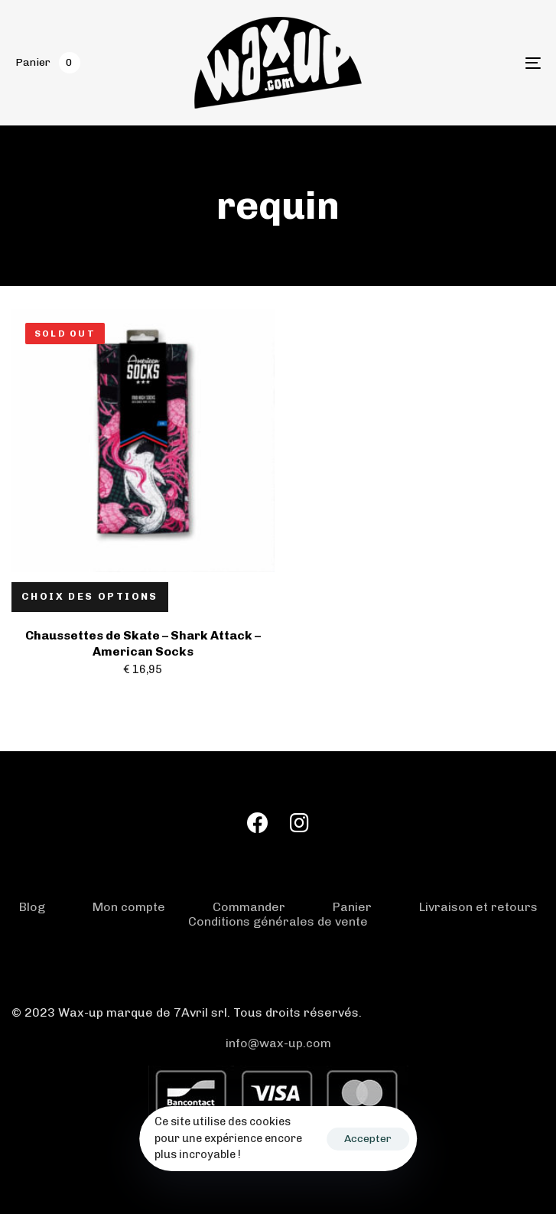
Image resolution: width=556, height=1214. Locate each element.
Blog (32, 907)
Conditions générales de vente (278, 921)
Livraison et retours (478, 907)
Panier (352, 907)
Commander (249, 907)
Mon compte (129, 907)
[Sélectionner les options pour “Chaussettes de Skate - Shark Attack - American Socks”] (89, 597)
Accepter (368, 1138)
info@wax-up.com (278, 1043)
